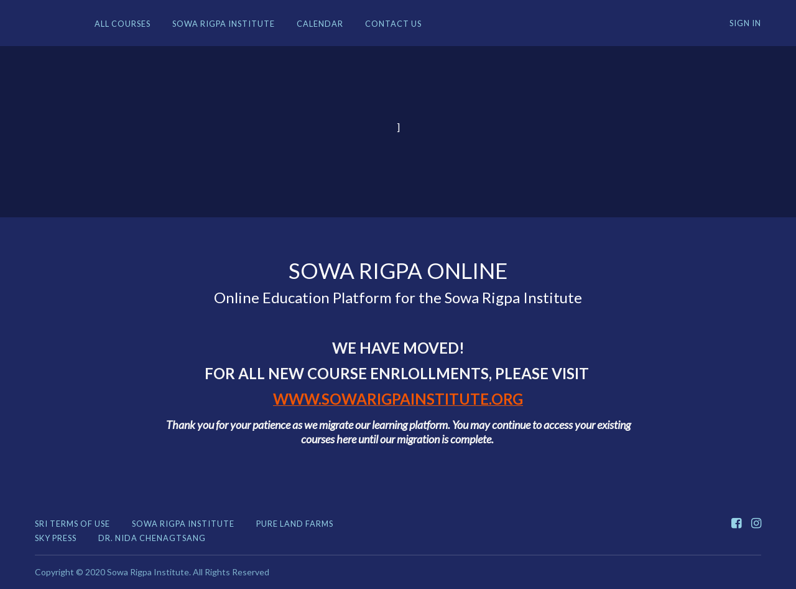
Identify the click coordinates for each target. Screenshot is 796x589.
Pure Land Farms (294, 524)
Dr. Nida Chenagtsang (152, 538)
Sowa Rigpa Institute (223, 24)
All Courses (122, 24)
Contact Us (393, 24)
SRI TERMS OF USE (72, 524)
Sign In (745, 23)
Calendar (320, 24)
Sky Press (55, 538)
